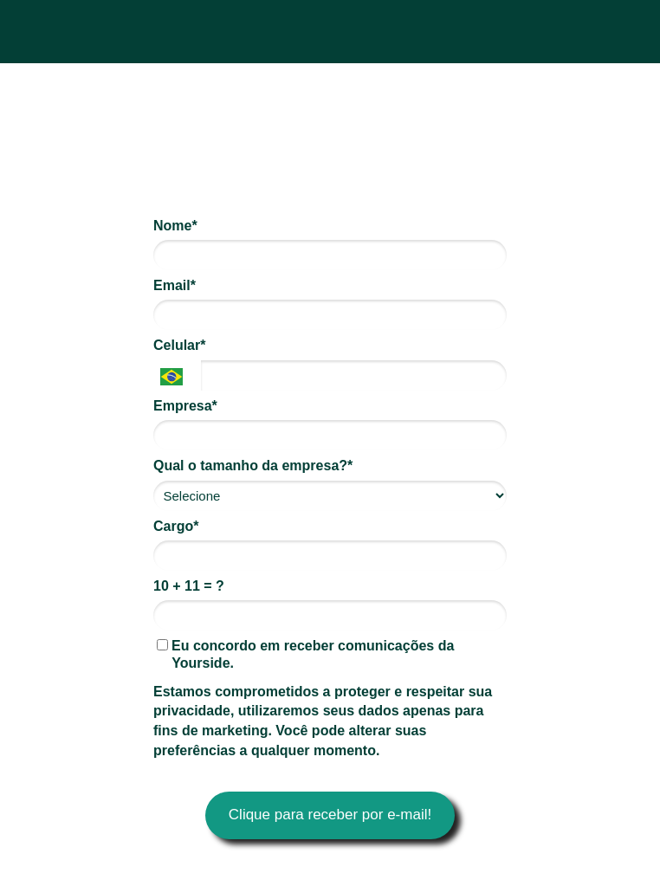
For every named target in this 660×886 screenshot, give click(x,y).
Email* (174, 285)
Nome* (175, 225)
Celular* (179, 345)
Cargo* (175, 526)
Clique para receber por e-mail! (330, 814)
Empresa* (185, 405)
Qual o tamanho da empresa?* (253, 465)
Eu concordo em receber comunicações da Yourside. (306, 654)
